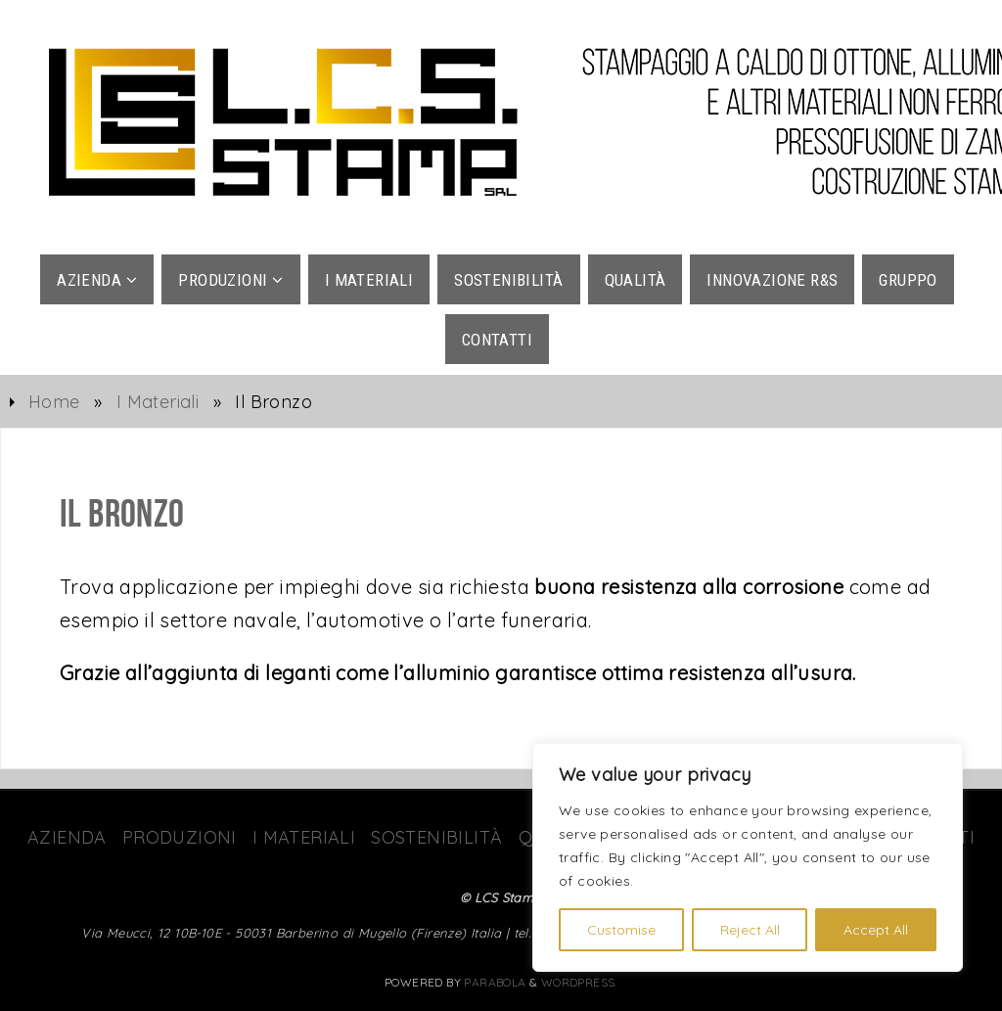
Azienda (67, 837)
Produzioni (179, 837)
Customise (621, 930)
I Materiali (157, 402)
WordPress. (579, 982)
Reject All (750, 930)
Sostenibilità (436, 837)
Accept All (875, 930)
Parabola (494, 982)
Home (54, 402)
